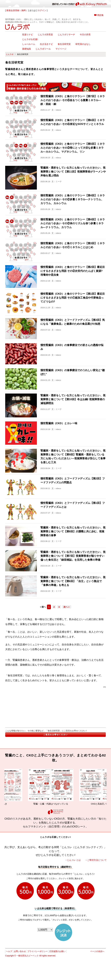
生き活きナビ (46, 44)
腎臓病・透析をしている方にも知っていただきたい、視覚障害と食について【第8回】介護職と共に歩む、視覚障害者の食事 (73, 531)
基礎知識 (26, 49)
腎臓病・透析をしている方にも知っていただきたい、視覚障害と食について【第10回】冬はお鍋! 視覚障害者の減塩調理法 (73, 399)
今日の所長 (85, 34)
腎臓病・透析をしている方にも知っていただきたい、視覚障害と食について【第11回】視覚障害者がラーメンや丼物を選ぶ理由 (73, 171)
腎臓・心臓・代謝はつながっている (56, 787)
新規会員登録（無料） (17, 10)
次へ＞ (66, 607)
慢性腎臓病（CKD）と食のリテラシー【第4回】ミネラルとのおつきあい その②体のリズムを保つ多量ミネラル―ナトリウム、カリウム (72, 223)
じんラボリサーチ (66, 34)
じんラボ (9, 54)
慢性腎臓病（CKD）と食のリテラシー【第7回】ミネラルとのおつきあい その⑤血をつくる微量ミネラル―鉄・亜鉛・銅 (72, 100)
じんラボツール (43, 49)
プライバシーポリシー (37, 951)
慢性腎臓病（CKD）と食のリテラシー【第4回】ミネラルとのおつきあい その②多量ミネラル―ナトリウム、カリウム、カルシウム (72, 199)
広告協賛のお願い (57, 951)
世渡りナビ (27, 34)
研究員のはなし (83, 44)
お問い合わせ (20, 951)
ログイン (42, 10)
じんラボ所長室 (45, 34)
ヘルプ (9, 951)
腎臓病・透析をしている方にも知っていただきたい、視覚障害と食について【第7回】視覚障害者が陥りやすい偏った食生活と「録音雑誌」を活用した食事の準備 (73, 556)
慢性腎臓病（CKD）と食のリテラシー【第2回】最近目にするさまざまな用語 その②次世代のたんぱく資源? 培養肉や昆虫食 (72, 271)
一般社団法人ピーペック (27, 955)
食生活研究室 (64, 44)
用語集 (100, 15)
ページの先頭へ (97, 951)
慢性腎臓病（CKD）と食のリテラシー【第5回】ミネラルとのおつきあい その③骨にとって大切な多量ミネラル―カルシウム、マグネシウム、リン (72, 147)
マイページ (61, 49)
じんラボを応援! (30, 39)
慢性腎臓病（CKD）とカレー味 (58, 423)
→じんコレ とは (73, 860)
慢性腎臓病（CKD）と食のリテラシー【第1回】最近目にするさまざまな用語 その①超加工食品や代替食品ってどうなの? (72, 297)
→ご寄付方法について (96, 860)
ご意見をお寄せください (55, 734)
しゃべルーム (28, 44)
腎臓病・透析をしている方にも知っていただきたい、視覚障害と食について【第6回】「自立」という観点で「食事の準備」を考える (73, 581)
